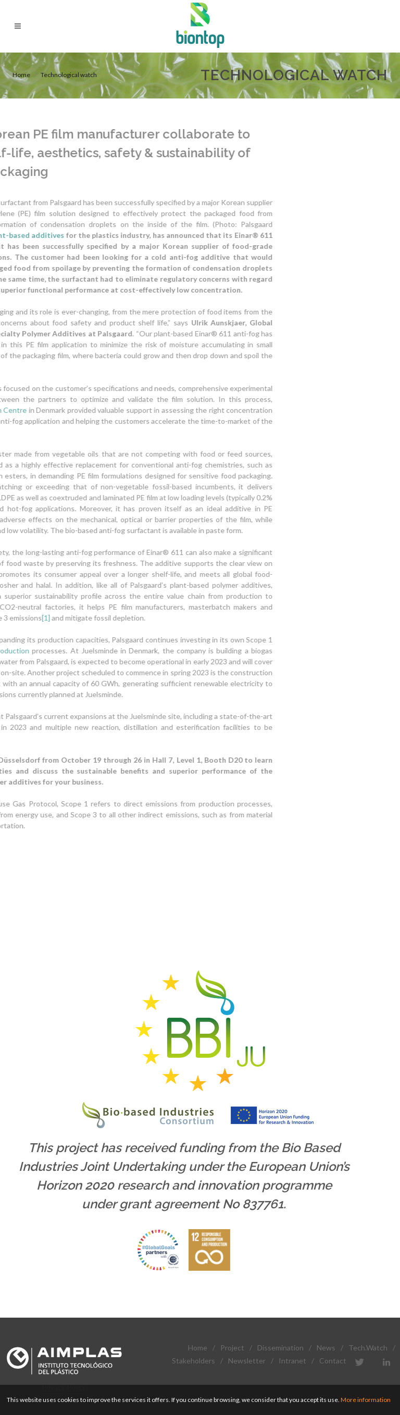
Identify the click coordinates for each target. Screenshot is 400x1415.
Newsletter (247, 1360)
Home (21, 75)
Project (232, 1347)
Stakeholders (193, 1360)
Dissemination (280, 1347)
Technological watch (69, 75)
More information (366, 1400)
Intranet (292, 1360)
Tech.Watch (368, 1347)
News (326, 1347)
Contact (332, 1360)
